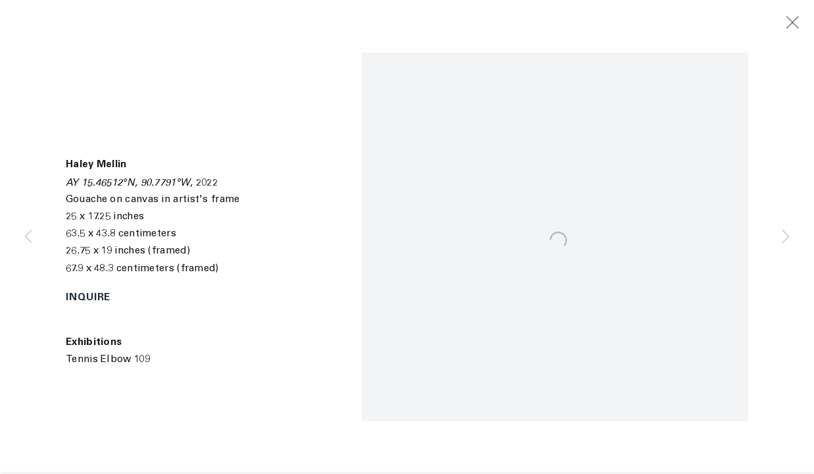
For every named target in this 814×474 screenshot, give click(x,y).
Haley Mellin (96, 165)
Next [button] (785, 237)
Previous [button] (28, 237)
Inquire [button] (88, 298)
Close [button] (802, 23)
